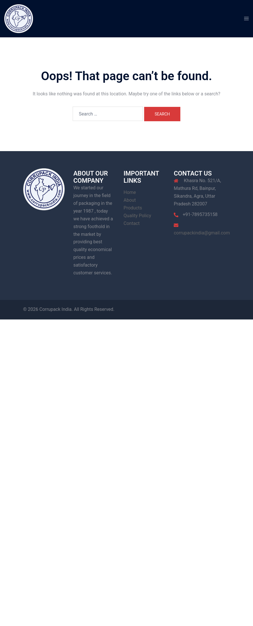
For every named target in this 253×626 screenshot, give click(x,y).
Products (132, 208)
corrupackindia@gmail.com (202, 233)
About (129, 200)
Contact (131, 223)
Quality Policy (137, 215)
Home (129, 192)
